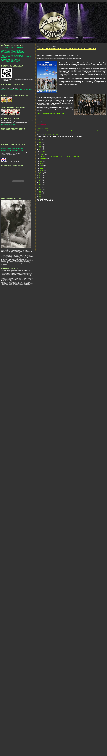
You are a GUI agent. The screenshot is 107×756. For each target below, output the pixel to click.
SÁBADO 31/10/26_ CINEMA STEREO (10, 60)
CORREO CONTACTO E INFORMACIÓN (12, 148)
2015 (40, 179)
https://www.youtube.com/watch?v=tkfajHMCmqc (50, 113)
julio (41, 161)
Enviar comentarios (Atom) (51, 134)
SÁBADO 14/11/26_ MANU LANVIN (10, 61)
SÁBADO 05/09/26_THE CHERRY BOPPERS (12, 52)
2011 (40, 186)
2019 (40, 149)
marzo (42, 168)
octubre (42, 154)
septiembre (43, 158)
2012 (40, 184)
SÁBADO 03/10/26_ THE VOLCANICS (10, 59)
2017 (40, 175)
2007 (40, 192)
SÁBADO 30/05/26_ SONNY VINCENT (10, 49)
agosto (42, 160)
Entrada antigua (101, 130)
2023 (40, 144)
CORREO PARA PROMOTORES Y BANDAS (12, 150)
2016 (40, 177)
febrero (42, 170)
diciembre (43, 151)
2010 (40, 187)
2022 (40, 146)
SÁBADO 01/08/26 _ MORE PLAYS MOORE (12, 51)
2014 (40, 180)
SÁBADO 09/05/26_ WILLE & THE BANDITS (12, 47)
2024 (40, 142)
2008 (40, 191)
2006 (40, 194)
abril (41, 167)
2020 (40, 148)
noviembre (43, 153)
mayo (41, 165)
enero (42, 172)
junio (41, 163)
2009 (40, 189)
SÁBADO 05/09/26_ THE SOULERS (10, 54)
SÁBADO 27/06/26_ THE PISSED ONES (11, 50)
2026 (40, 139)
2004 (40, 198)
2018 (40, 173)
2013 (40, 182)
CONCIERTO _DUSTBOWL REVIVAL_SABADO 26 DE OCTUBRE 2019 (66, 49)
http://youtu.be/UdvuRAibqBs (8, 124)
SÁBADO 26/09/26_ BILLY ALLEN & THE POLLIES (13, 55)
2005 (40, 196)
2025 (40, 141)
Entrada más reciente (42, 130)
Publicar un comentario (42, 128)
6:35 (52, 121)
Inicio (72, 130)
